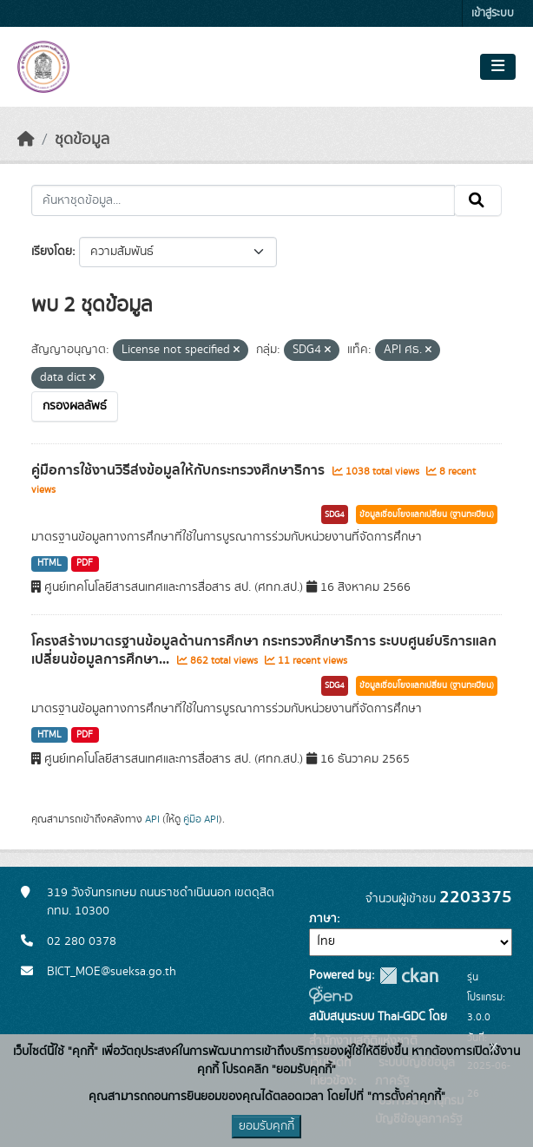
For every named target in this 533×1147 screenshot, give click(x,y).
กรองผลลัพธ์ (75, 406)
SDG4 (335, 514)
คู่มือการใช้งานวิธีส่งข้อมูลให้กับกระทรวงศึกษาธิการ (179, 470)
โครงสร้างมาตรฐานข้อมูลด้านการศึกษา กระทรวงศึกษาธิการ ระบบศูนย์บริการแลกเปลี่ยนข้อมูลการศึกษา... (264, 650)
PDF (84, 563)
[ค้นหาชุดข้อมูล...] (243, 200)
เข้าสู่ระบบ (492, 13)
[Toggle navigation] (498, 67)
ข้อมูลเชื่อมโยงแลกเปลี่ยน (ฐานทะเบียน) (426, 514)
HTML (49, 563)
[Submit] (478, 200)
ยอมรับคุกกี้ (266, 1126)
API (152, 819)
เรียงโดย (51, 251)
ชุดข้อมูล (82, 139)
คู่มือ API (201, 819)
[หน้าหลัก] (26, 139)
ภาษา (323, 918)
